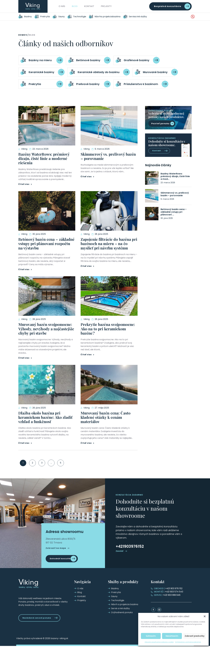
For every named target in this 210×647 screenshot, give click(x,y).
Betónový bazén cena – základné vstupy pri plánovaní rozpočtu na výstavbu (46, 243)
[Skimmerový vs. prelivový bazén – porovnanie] (151, 196)
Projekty (106, 6)
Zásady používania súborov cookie (159, 642)
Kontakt (89, 6)
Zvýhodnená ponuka (180, 16)
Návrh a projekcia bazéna (108, 16)
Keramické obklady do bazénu (98, 72)
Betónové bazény (88, 60)
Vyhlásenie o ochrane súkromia (188, 642)
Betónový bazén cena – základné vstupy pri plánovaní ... (174, 213)
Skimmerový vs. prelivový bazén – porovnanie (108, 156)
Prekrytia (45, 16)
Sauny (61, 16)
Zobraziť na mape (56, 547)
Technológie (79, 16)
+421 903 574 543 (168, 591)
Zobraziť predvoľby (195, 636)
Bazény (28, 16)
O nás (62, 6)
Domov (22, 35)
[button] (204, 616)
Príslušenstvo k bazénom (141, 84)
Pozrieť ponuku (160, 123)
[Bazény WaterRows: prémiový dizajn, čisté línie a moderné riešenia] (151, 179)
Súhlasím (151, 636)
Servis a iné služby (139, 16)
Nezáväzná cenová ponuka (39, 618)
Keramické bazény (41, 72)
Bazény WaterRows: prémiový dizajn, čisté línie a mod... (175, 177)
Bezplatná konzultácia (167, 6)
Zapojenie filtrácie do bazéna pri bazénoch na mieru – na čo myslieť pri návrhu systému (109, 243)
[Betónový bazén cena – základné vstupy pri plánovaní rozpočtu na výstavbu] (151, 214)
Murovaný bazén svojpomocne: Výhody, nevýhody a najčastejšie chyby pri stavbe (46, 328)
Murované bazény (155, 72)
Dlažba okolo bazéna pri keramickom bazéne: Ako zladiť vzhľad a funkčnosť (45, 417)
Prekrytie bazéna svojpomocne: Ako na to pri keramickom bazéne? (108, 328)
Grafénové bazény (136, 60)
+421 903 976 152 (168, 588)
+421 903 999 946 (167, 595)
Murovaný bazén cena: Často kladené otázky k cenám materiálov (105, 417)
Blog (75, 6)
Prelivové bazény (88, 84)
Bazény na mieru (40, 60)
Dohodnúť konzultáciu (63, 558)
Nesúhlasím (172, 636)
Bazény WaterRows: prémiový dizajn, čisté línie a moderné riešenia (44, 158)
